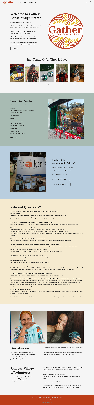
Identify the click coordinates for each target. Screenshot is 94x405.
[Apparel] (17, 74)
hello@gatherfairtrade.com (64, 284)
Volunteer (30, 2)
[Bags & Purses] (77, 74)
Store (20, 2)
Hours (25, 2)
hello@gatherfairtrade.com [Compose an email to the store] (17, 133)
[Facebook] (11, 137)
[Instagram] (15, 137)
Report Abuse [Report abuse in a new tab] (53, 399)
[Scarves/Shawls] (32, 74)
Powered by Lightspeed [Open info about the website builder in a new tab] (47, 402)
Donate (36, 2)
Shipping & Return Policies (43, 399)
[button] (9, 2)
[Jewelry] (47, 74)
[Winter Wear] (62, 74)
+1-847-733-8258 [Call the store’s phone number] (15, 131)
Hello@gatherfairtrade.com (16, 286)
